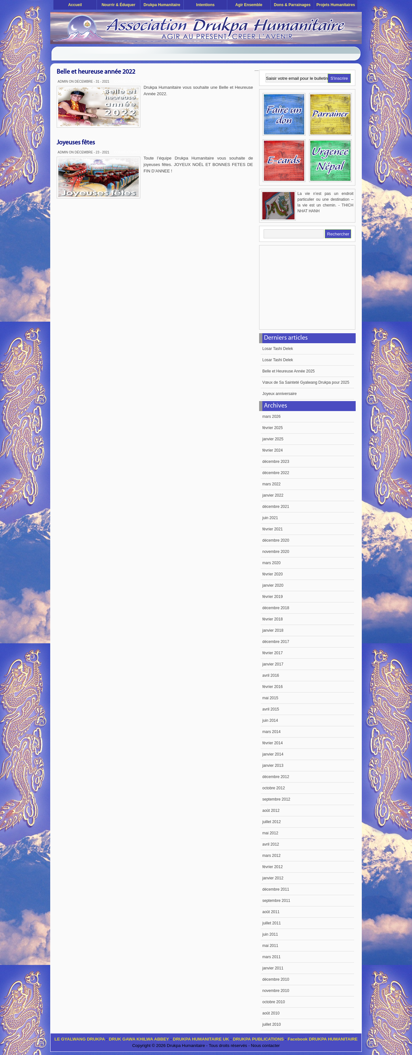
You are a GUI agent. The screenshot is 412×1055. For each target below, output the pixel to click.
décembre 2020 (275, 540)
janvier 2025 (272, 439)
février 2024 (272, 450)
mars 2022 (271, 484)
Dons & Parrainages (292, 5)
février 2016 (272, 686)
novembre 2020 (275, 551)
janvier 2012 (272, 878)
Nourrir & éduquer (119, 5)
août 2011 (270, 912)
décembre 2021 (275, 506)
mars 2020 (271, 563)
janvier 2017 (272, 664)
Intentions (205, 5)
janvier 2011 (272, 968)
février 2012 (272, 867)
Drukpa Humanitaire (162, 5)
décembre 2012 (275, 777)
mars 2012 (271, 855)
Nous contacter (265, 1045)
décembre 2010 (275, 979)
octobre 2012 (273, 788)
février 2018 (272, 619)
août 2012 (270, 810)
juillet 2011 (271, 923)
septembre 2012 (276, 799)
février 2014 (272, 743)
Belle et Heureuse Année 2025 (288, 371)
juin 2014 (270, 720)
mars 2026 (271, 416)
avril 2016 (270, 675)
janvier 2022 (272, 495)
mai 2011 (270, 945)
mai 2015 (270, 698)
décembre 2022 (275, 473)
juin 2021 (270, 518)
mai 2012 (270, 833)
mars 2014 (271, 731)
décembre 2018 (275, 608)
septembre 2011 (276, 900)
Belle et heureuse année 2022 (96, 72)
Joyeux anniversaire (279, 393)
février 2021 (272, 529)
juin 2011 (270, 934)
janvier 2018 (272, 630)
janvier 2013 (272, 765)
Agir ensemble (248, 5)
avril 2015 (270, 709)
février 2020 (272, 574)
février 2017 (272, 653)
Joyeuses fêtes (76, 143)
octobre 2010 (273, 1002)
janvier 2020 (272, 585)
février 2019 (272, 596)
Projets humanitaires (335, 5)
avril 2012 (270, 844)
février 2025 (272, 428)
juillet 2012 (271, 822)
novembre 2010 (275, 990)
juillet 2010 (271, 1024)
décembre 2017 (275, 641)
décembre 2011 (275, 889)
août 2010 (270, 1013)
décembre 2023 (275, 461)
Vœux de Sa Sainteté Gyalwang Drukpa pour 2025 (305, 382)
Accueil (75, 5)
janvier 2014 (272, 754)
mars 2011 (271, 957)
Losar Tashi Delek (277, 348)
